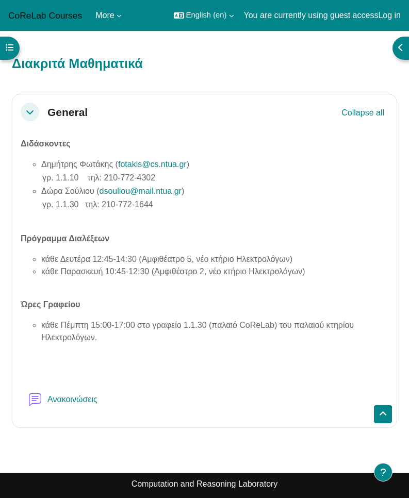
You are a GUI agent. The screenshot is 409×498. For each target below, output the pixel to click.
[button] (204, 15)
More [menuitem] (104, 15)
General (67, 112)
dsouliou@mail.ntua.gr (141, 191)
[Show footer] (383, 472)
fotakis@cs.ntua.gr (152, 164)
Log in (389, 15)
